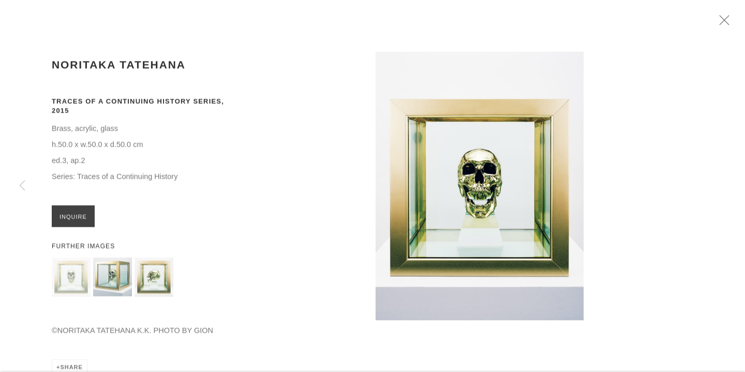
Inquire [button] (73, 220)
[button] (71, 280)
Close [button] (725, 23)
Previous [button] (22, 186)
